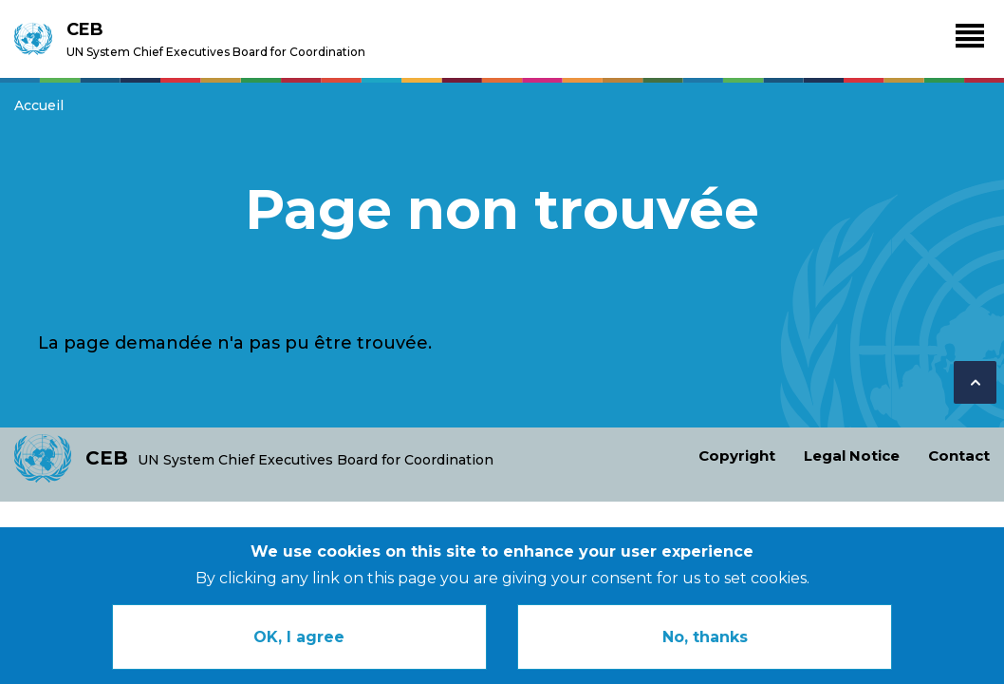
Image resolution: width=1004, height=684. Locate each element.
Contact (959, 455)
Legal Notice (852, 455)
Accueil (39, 105)
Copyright (736, 455)
